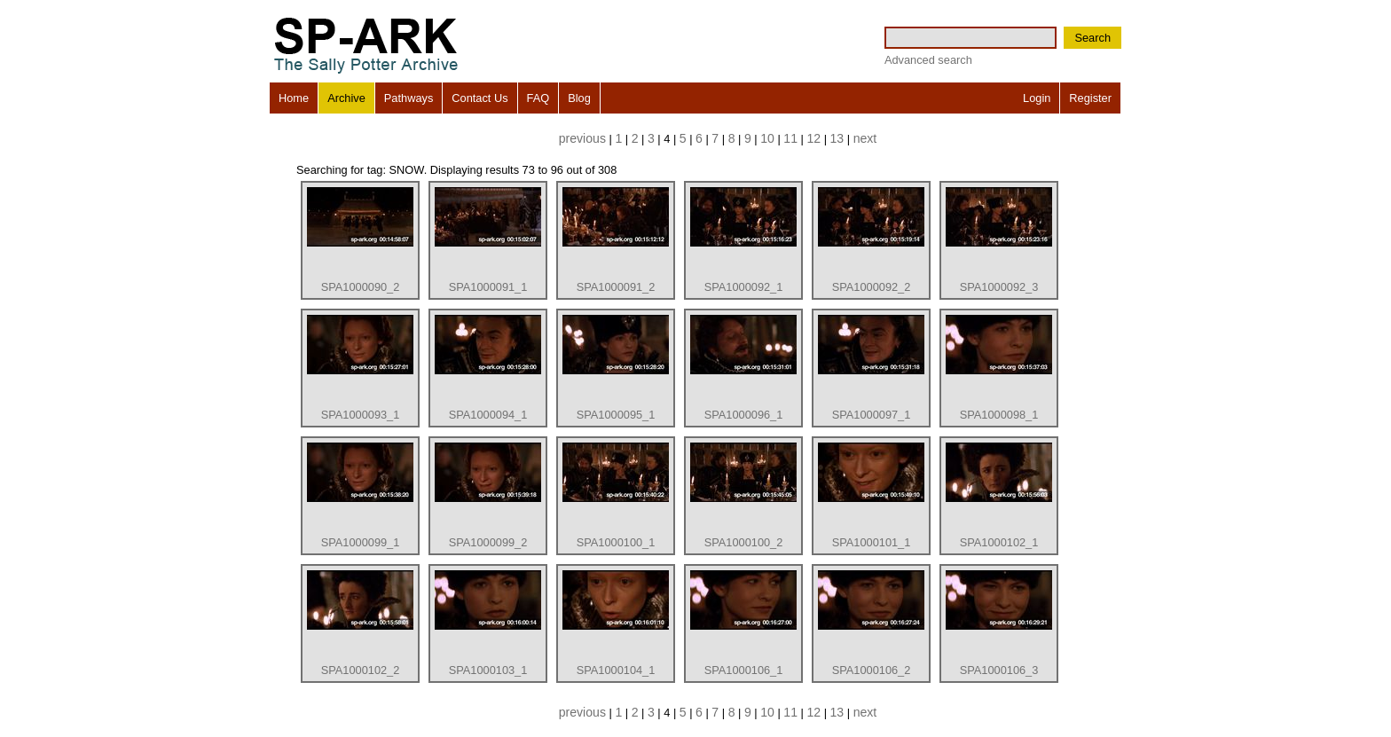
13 (837, 138)
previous (582, 138)
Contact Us (479, 98)
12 (813, 138)
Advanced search (928, 60)
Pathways (408, 98)
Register (1090, 98)
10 (767, 138)
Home (294, 98)
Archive (346, 98)
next (865, 138)
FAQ (538, 98)
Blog (579, 98)
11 (790, 138)
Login (1036, 98)
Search (1092, 37)
